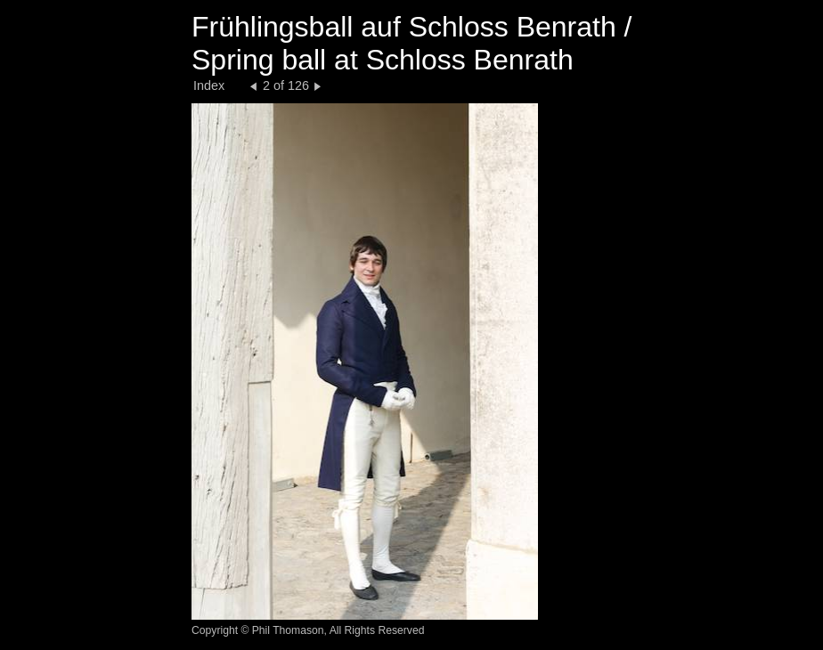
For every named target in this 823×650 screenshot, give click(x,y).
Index (208, 85)
